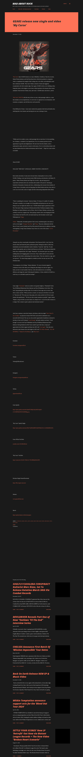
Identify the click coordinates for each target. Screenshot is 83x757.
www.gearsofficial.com (18, 499)
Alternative (18, 521)
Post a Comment (20, 609)
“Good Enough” (32, 320)
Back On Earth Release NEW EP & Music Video (31, 675)
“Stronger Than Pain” (28, 224)
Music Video (41, 521)
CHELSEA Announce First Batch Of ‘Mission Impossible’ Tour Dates (31, 648)
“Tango (22, 217)
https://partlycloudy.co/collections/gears (22, 515)
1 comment (18, 756)
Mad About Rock (23, 3)
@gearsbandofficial (17, 393)
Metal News (30, 521)
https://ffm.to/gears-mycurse (19, 483)
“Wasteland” (22, 285)
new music (47, 521)
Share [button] (14, 524)
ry (29, 331)
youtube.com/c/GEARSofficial (20, 444)
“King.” (36, 224)
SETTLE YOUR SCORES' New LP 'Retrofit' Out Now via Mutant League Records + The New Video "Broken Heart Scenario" (31, 735)
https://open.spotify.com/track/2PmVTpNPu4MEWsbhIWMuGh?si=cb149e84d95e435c (33, 428)
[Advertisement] (32, 565)
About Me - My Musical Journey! (24, 9)
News (49, 9)
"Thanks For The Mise (24, 331)
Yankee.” (15, 221)
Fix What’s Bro (43, 329)
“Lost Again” (43, 327)
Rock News (15, 522)
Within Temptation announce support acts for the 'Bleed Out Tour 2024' (30, 703)
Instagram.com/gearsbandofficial (20, 377)
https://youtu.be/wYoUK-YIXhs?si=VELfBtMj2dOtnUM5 (26, 460)
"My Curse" (16, 76)
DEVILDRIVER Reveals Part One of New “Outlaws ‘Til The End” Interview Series (31, 620)
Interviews (36, 9)
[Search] (65, 4)
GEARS (23, 521)
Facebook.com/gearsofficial (19, 345)
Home (14, 9)
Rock (51, 521)
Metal (26, 521)
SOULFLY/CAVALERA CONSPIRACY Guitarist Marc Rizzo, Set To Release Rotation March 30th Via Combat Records (31, 588)
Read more (48, 609)
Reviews (43, 9)
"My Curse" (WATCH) (18, 97)
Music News (36, 521)
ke (47, 329)
